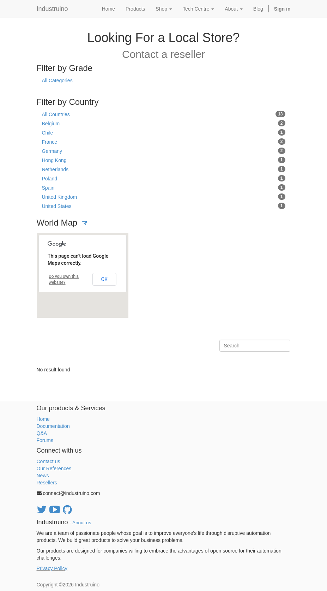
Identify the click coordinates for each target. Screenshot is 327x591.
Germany (163, 151)
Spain (163, 187)
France (163, 141)
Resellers (47, 482)
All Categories (57, 80)
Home (43, 419)
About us (81, 522)
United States (163, 206)
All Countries (163, 114)
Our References (54, 468)
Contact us (48, 461)
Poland (163, 178)
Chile (163, 132)
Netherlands (163, 169)
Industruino (52, 8)
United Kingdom (163, 196)
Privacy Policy (52, 568)
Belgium (163, 123)
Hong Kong (163, 160)
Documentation (53, 426)
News (43, 475)
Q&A (42, 433)
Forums (45, 440)
